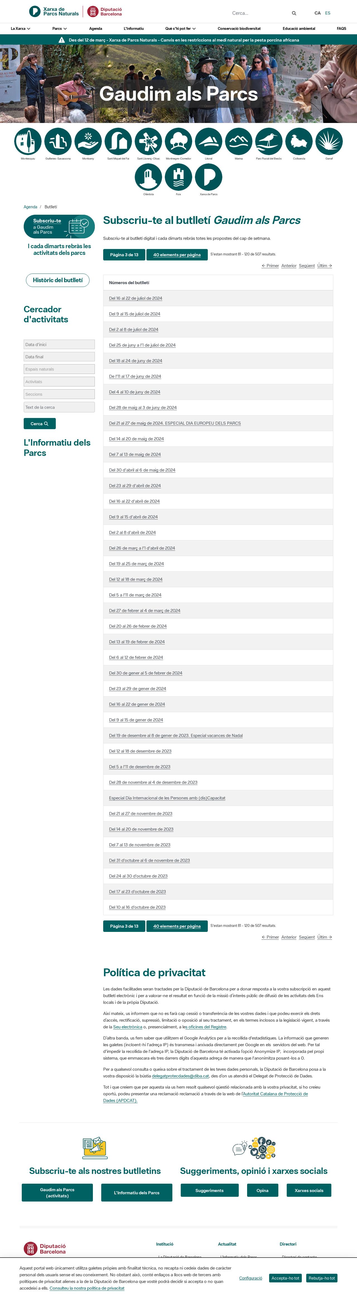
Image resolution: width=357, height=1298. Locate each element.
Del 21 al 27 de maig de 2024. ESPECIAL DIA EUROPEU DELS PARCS (175, 423)
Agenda (95, 28)
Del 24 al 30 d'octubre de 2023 (138, 876)
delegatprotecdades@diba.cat (180, 1076)
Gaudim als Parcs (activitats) (57, 1193)
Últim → (324, 265)
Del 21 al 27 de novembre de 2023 (140, 813)
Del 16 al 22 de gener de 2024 (137, 704)
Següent (307, 265)
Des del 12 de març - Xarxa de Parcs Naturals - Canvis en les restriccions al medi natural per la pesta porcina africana (184, 40)
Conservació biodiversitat (239, 28)
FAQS (341, 28)
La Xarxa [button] (21, 28)
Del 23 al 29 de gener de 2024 (137, 688)
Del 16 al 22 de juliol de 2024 (135, 298)
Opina (263, 1190)
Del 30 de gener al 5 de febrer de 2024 (145, 673)
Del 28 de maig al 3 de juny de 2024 (143, 407)
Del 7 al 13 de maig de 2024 (135, 454)
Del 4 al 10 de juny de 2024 (134, 392)
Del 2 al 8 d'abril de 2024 (132, 532)
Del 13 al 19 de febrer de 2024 (137, 641)
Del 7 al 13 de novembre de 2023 (139, 844)
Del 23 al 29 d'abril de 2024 (135, 485)
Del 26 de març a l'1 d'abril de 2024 (142, 548)
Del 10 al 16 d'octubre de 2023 (137, 907)
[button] (124, 254)
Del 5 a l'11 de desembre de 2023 (139, 766)
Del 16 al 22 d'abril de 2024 (134, 501)
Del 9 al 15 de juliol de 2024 (134, 313)
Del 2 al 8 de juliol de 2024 (133, 329)
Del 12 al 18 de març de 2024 (136, 579)
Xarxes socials (309, 1190)
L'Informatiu (134, 28)
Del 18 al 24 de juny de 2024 (135, 360)
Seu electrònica (127, 1026)
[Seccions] (36, 394)
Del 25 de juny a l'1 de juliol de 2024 (142, 345)
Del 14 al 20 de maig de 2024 (136, 438)
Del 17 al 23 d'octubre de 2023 (137, 891)
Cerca (40, 423)
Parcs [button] (59, 28)
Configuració (250, 1278)
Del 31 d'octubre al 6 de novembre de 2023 (149, 860)
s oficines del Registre (205, 1026)
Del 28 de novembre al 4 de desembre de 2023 (153, 782)
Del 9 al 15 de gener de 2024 (136, 719)
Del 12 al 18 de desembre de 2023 (140, 751)
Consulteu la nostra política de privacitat (87, 1288)
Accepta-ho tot (285, 1278)
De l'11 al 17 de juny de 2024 (135, 376)
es (328, 13)
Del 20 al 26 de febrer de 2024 (138, 626)
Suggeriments (210, 1190)
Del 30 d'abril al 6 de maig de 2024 (142, 470)
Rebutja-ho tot (322, 1278)
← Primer (270, 265)
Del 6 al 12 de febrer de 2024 (136, 657)
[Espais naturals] (42, 369)
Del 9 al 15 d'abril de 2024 (133, 516)
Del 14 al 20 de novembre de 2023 (141, 829)
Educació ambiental (299, 28)
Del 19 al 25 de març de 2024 (136, 563)
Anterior (288, 265)
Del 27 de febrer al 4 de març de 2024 (144, 610)
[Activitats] (36, 381)
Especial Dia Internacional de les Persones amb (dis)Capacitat (167, 798)
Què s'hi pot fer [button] (180, 28)
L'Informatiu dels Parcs (57, 447)
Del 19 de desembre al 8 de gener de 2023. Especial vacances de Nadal (176, 735)
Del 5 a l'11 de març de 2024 (135, 595)
